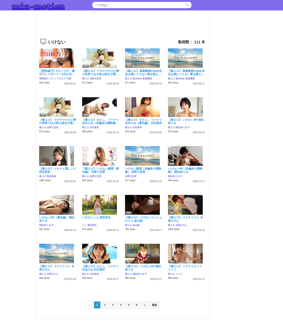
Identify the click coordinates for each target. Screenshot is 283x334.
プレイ (52, 78)
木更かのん (181, 225)
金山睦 (136, 225)
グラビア (61, 78)
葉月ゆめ (137, 78)
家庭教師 (147, 78)
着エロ (85, 78)
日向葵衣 (94, 127)
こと (84, 225)
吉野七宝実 (95, 78)
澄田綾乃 (43, 78)
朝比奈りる (181, 127)
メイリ (179, 274)
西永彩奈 (51, 176)
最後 (154, 305)
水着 (69, 78)
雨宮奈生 (92, 225)
